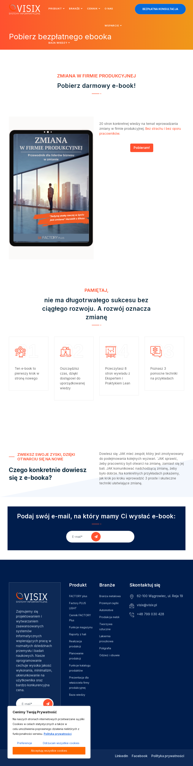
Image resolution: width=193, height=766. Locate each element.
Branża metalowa (110, 596)
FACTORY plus (78, 596)
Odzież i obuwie (109, 655)
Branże (74, 8)
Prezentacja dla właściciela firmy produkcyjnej (79, 682)
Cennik (92, 8)
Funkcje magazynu (81, 627)
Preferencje (24, 743)
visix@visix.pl (147, 605)
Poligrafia (105, 648)
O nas (109, 8)
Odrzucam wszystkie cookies (61, 743)
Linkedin (121, 756)
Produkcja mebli (109, 617)
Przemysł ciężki (109, 603)
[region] (49, 732)
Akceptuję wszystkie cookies (49, 750)
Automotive (106, 610)
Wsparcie (112, 25)
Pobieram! (142, 148)
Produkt (55, 8)
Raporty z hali (77, 634)
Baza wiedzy (57, 42)
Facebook (140, 756)
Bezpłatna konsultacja (160, 9)
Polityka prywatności (58, 733)
